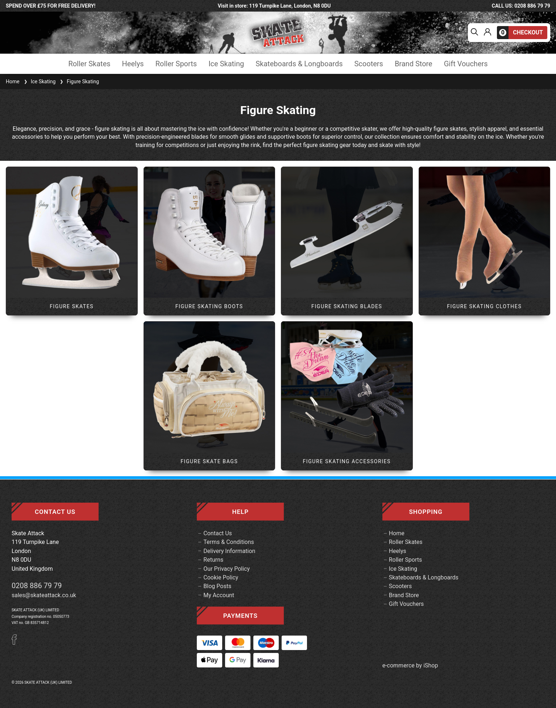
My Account (218, 595)
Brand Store (413, 64)
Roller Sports (176, 64)
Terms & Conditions (228, 542)
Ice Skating (226, 64)
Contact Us (217, 533)
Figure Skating (78, 81)
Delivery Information (229, 551)
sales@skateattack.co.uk (44, 595)
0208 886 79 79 (37, 585)
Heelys (133, 64)
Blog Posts (217, 586)
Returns (213, 559)
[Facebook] (17, 642)
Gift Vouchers (466, 64)
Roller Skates (89, 64)
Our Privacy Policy (226, 568)
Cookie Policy (220, 577)
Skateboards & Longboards (299, 64)
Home (13, 81)
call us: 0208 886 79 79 (521, 6)
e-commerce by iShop (410, 665)
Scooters (368, 64)
